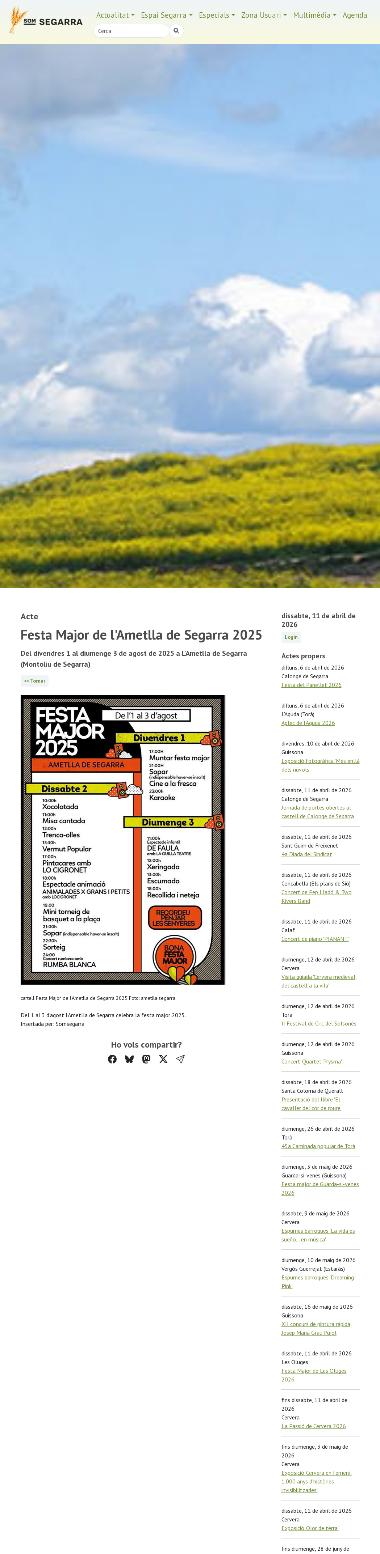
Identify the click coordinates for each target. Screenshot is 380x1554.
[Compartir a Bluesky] (129, 1059)
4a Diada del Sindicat (306, 854)
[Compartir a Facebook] (112, 1059)
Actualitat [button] (112, 15)
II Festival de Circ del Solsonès (318, 1023)
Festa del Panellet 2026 (311, 684)
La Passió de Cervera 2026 (313, 1426)
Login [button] (291, 637)
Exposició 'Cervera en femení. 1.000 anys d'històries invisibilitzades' (316, 1481)
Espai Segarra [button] (164, 15)
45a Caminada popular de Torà (318, 1146)
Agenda (355, 15)
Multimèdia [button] (312, 15)
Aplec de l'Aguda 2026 (308, 722)
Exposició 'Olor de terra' (310, 1528)
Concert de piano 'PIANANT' (315, 938)
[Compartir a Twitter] (163, 1059)
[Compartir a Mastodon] (146, 1059)
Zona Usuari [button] (261, 15)
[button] (180, 1059)
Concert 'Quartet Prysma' (311, 1061)
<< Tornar (34, 681)
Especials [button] (214, 15)
